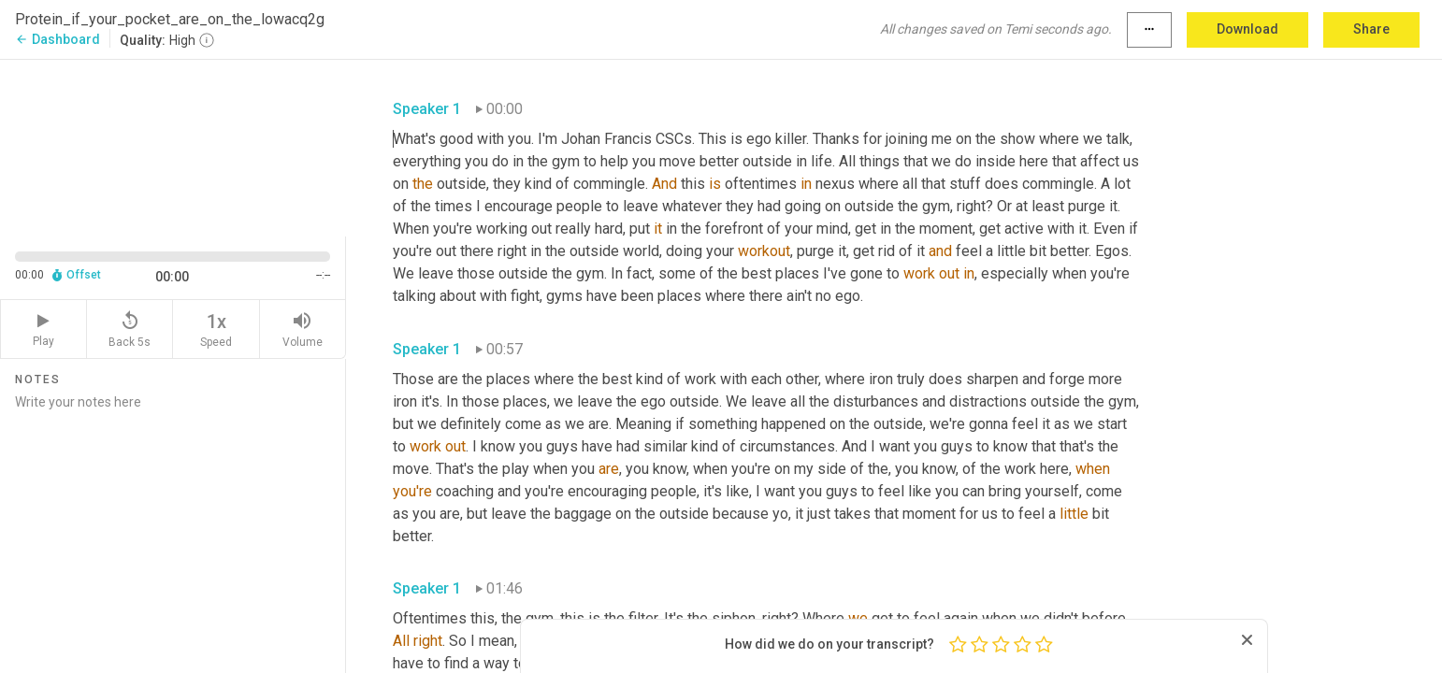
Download (1247, 28)
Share (1371, 28)
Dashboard (57, 39)
